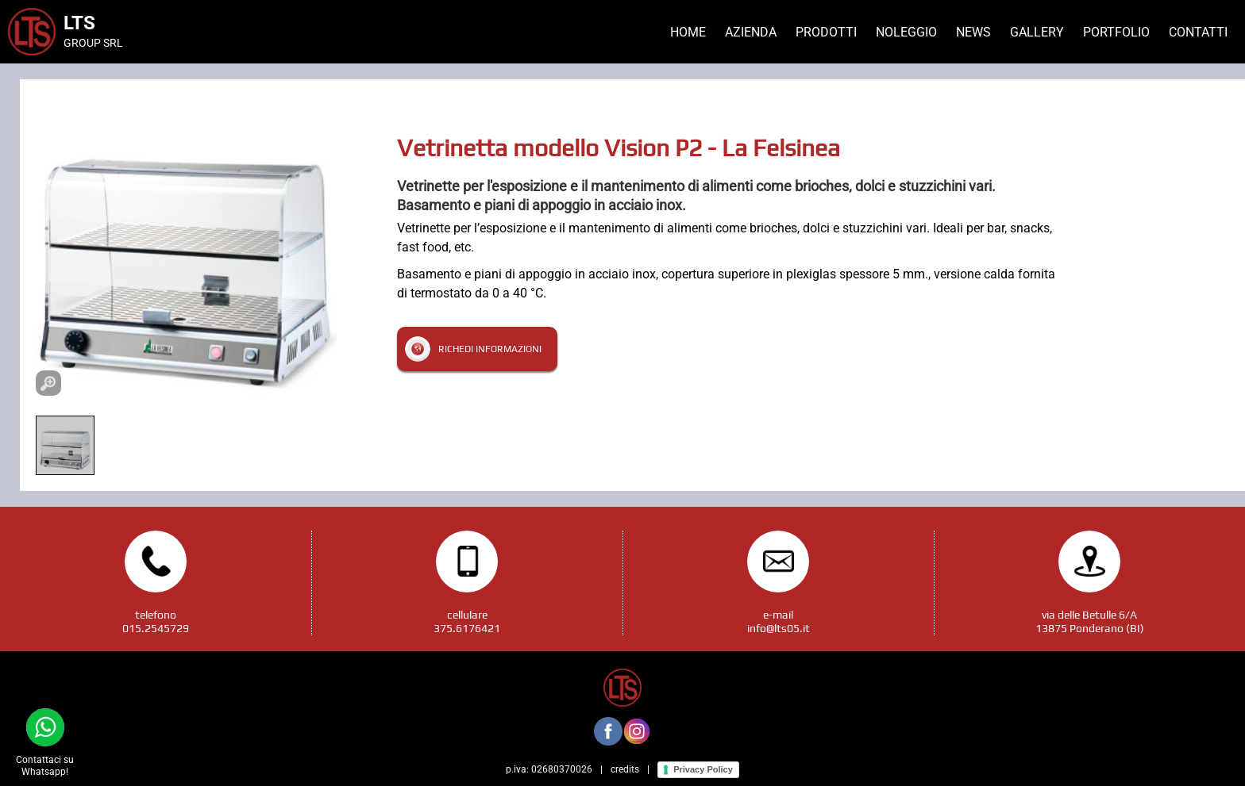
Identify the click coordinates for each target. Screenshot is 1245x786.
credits (625, 769)
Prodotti (826, 32)
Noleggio (906, 32)
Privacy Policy (703, 769)
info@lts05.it (778, 628)
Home (688, 32)
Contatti (1198, 32)
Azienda (751, 32)
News (973, 32)
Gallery (1037, 32)
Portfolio (1116, 32)
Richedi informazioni (490, 349)
